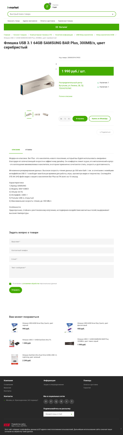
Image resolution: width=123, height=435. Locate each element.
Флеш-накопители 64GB (105, 35)
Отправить (16, 290)
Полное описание (65, 96)
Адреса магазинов (30, 21)
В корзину (80, 119)
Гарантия (87, 388)
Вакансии (7, 388)
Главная (7, 35)
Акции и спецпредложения (54, 385)
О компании (8, 385)
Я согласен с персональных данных (35, 284)
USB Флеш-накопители (84, 35)
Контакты (7, 391)
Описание (16, 150)
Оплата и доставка (47, 21)
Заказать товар (13, 21)
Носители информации (64, 35)
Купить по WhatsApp (99, 119)
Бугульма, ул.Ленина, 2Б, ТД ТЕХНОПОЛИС (71, 86)
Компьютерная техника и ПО (41, 35)
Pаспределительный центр (70, 83)
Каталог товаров (20, 35)
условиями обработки (30, 284)
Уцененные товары (65, 21)
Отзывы (28, 150)
